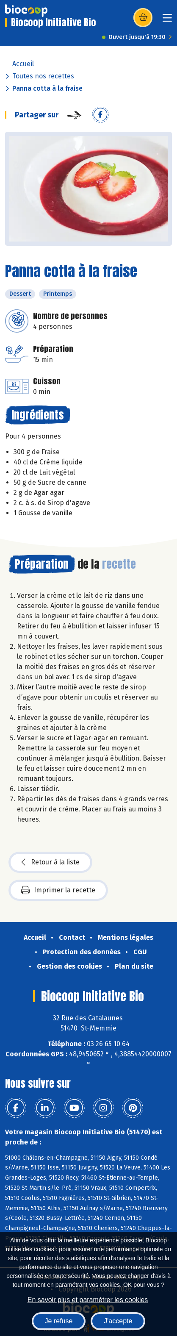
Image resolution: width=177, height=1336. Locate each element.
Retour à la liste (50, 862)
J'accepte (118, 1321)
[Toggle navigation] (167, 20)
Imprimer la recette (58, 890)
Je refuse (59, 1321)
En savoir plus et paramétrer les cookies (88, 1299)
